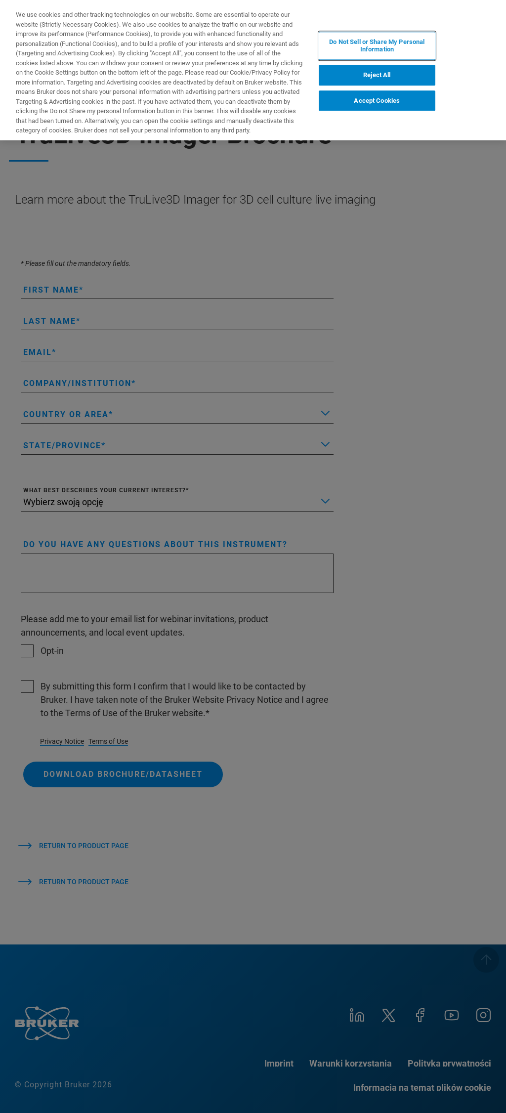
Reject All (376, 75)
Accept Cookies (377, 100)
